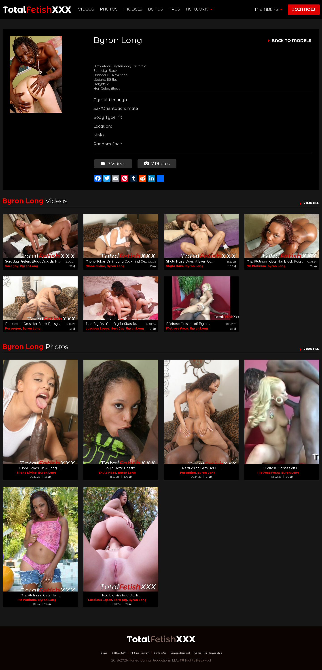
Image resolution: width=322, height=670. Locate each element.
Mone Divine (95, 264)
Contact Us (159, 651)
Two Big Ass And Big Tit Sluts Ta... (112, 322)
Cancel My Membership (226, 651)
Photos (110, 9)
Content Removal (187, 651)
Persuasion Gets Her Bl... (201, 466)
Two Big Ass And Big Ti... (121, 594)
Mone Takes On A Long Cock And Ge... (116, 260)
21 (72, 327)
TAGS (175, 9)
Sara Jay (12, 264)
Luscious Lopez (98, 326)
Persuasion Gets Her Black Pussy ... (33, 322)
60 (232, 327)
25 (153, 264)
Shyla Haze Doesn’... (121, 466)
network (200, 9)
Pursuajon (13, 326)
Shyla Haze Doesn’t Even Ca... (189, 260)
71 (72, 264)
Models (134, 9)
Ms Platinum (256, 264)
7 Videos (112, 162)
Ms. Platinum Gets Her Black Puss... (275, 260)
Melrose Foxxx (177, 326)
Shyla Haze (175, 264)
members (268, 9)
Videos (87, 9)
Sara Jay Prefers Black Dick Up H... (32, 260)
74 (313, 264)
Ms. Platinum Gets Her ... (40, 594)
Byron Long (29, 264)
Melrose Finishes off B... (281, 466)
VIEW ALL (308, 201)
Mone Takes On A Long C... (40, 466)
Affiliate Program (131, 651)
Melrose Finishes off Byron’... (188, 322)
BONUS (156, 9)
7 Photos (155, 162)
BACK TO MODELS (291, 40)
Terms (81, 651)
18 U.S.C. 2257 (102, 651)
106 (232, 264)
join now (303, 9)
